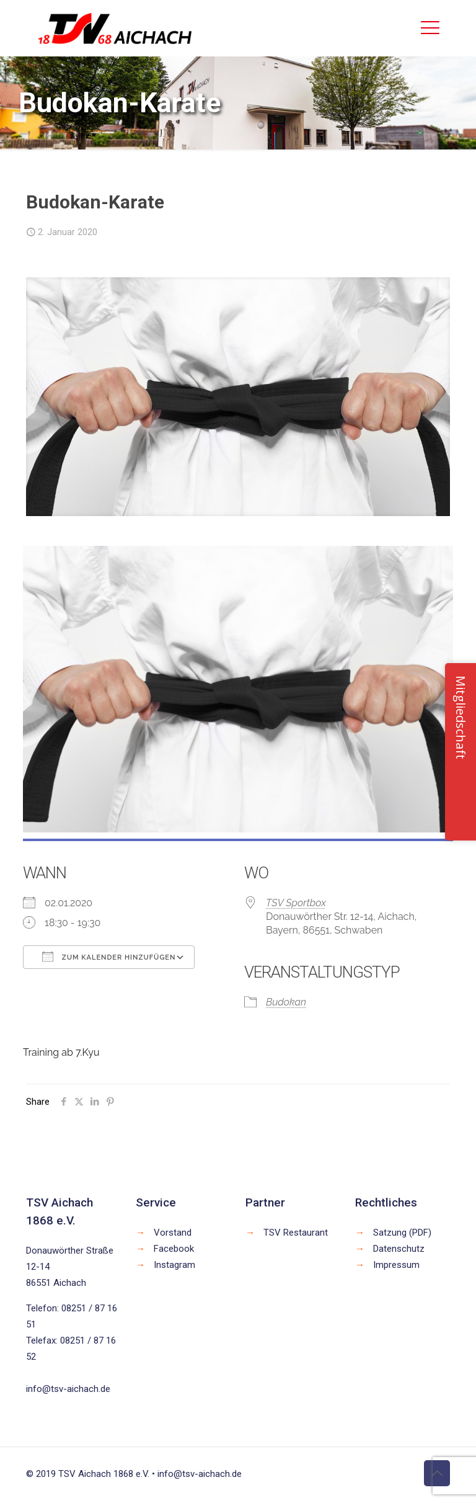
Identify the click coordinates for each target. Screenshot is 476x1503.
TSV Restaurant (295, 1232)
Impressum (396, 1264)
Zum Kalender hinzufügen (108, 956)
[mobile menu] (430, 27)
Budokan (286, 1002)
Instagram (174, 1264)
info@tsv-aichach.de (68, 1388)
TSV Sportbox (296, 903)
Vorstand (173, 1232)
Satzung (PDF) (402, 1232)
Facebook (174, 1248)
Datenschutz (399, 1248)
